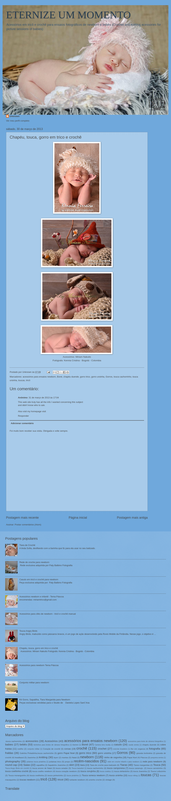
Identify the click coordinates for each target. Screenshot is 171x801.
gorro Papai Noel (66, 753)
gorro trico (85, 376)
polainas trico (55, 762)
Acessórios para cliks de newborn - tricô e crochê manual (47, 614)
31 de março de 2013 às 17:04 (44, 397)
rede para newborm (152, 761)
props (67, 762)
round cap (11, 764)
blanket (75, 745)
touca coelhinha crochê (16, 771)
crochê (82, 748)
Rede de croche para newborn (34, 562)
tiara (82, 765)
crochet (102, 748)
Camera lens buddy (103, 745)
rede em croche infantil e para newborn (123, 762)
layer (56, 757)
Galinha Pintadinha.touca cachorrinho (37, 753)
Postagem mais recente (22, 517)
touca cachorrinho (122, 376)
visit (44, 411)
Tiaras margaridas (142, 765)
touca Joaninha (140, 771)
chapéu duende (71, 376)
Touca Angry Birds (28, 631)
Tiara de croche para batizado (103, 765)
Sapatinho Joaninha (56, 765)
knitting (43, 757)
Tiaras (123, 764)
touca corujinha (88, 771)
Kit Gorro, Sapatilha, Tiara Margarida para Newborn (44, 699)
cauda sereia (133, 745)
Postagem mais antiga (132, 517)
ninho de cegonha (113, 757)
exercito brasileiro (120, 749)
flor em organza (138, 749)
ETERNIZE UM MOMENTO (68, 15)
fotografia (154, 748)
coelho (20, 749)
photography (12, 761)
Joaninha (31, 757)
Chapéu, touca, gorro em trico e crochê (38, 648)
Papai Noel (132, 757)
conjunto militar (33, 749)
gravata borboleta (144, 753)
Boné (59, 376)
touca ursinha (116, 775)
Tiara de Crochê (27, 545)
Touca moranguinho (17, 775)
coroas (67, 748)
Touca (156, 764)
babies (9, 744)
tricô (28, 380)
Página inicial (78, 517)
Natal (74, 757)
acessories (32, 741)
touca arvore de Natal (42, 768)
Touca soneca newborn (93, 775)
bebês (23, 744)
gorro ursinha (97, 376)
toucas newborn (27, 779)
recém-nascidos (86, 761)
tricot (60, 779)
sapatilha (40, 765)
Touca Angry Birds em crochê (17, 768)
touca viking (132, 775)
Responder (23, 416)
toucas (21, 380)
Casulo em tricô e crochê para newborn (38, 579)
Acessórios (51, 741)
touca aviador (62, 768)
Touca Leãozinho (158, 771)
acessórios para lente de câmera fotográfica (145, 741)
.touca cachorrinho (13, 741)
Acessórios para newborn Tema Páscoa (39, 665)
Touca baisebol (78, 768)
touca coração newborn (66, 771)
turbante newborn (77, 780)
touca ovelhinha (37, 775)
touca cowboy (105, 771)
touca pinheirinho (55, 775)
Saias (26, 764)
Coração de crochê (51, 749)
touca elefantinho (122, 771)
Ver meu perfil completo (17, 120)
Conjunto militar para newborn (34, 682)
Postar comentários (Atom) (28, 524)
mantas (65, 757)
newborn (87, 757)
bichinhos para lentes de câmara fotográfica (51, 745)
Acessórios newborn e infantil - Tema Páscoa (41, 596)
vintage (108, 780)
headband (19, 757)
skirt (71, 764)
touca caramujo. (136, 768)
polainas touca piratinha (36, 762)
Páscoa (144, 757)
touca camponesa (116, 768)
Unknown (15, 116)
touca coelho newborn (42, 771)
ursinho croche (95, 780)
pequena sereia (157, 758)
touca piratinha (72, 775)
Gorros (109, 376)
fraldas (9, 752)
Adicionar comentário (22, 423)
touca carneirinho (155, 768)
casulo (118, 744)
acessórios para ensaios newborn (39, 376)
